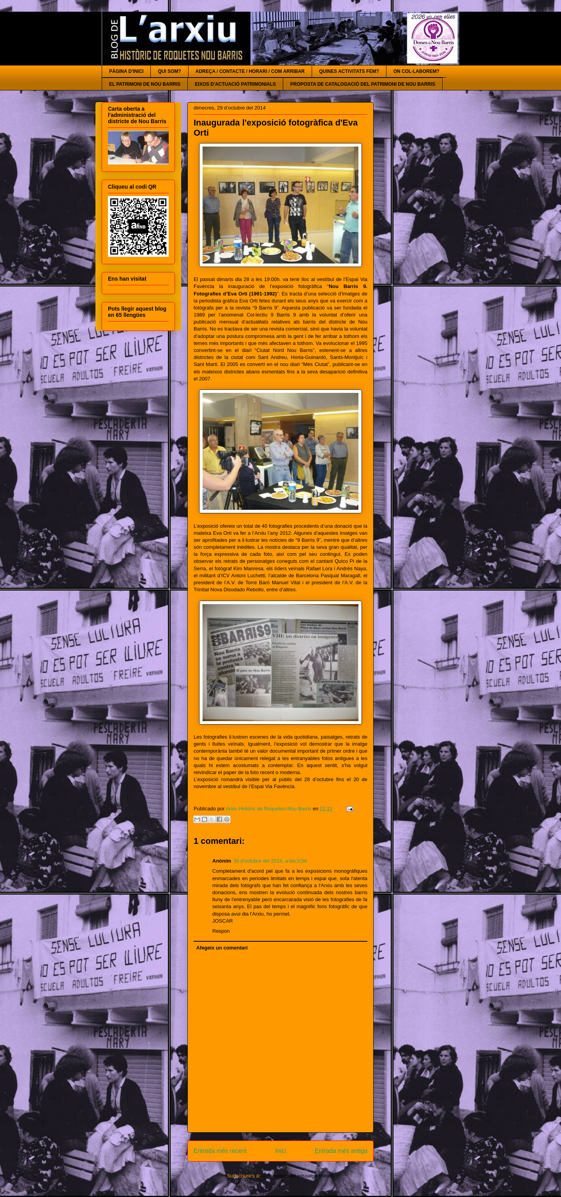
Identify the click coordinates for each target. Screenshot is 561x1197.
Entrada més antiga (341, 1150)
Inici (280, 1150)
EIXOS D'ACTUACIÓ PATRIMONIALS (235, 84)
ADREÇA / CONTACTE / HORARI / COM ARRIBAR (250, 71)
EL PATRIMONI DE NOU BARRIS (144, 84)
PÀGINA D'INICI (126, 71)
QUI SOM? (169, 71)
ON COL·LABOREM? (416, 71)
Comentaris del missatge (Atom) (298, 1176)
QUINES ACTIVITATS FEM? (349, 71)
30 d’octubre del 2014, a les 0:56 (270, 861)
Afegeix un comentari (222, 948)
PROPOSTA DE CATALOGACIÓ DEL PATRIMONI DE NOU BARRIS (362, 84)
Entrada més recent (220, 1150)
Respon (221, 931)
